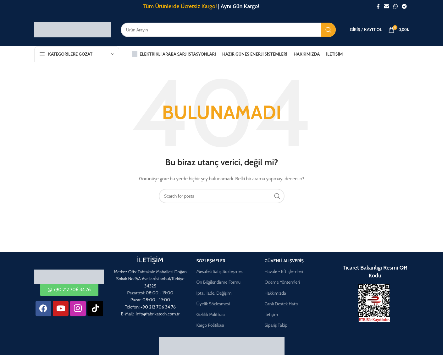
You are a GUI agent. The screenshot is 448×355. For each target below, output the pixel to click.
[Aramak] (228, 30)
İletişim (271, 314)
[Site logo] (72, 29)
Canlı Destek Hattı (281, 304)
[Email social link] (386, 6)
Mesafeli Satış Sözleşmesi (219, 271)
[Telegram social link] (404, 6)
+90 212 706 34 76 (158, 307)
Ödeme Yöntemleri (282, 282)
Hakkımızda (275, 293)
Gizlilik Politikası (210, 314)
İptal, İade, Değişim (213, 293)
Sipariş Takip (275, 325)
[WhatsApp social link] (395, 6)
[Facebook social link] (378, 6)
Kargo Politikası (210, 325)
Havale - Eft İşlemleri (283, 271)
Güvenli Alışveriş (284, 261)
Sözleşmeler (210, 261)
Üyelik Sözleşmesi (213, 304)
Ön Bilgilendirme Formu (218, 282)
